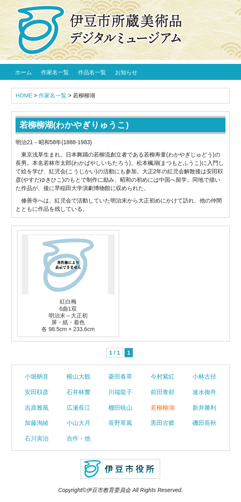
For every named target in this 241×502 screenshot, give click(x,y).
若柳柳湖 (162, 407)
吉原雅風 (37, 407)
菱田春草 (120, 376)
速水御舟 (204, 392)
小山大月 (78, 422)
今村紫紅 (162, 376)
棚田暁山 (120, 407)
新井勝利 (204, 407)
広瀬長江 (78, 407)
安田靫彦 (37, 392)
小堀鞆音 (37, 376)
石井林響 (78, 392)
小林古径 (204, 376)
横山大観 (78, 376)
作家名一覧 (55, 72)
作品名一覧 (92, 72)
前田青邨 (162, 392)
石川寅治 (37, 438)
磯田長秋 (204, 422)
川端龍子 (120, 392)
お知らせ (126, 72)
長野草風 (120, 422)
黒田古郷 (162, 422)
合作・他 (78, 438)
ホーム (23, 72)
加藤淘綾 (37, 422)
